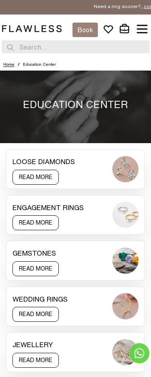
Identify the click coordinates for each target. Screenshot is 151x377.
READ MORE (35, 177)
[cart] (124, 29)
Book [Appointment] (85, 30)
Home (8, 64)
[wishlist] (108, 29)
